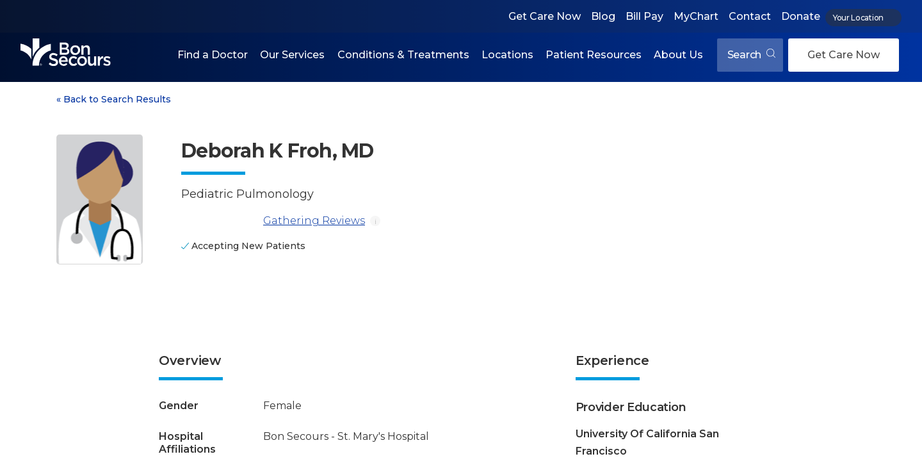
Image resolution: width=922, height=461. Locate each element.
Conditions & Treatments (403, 55)
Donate (800, 16)
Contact (750, 16)
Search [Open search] (751, 55)
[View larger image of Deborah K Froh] (99, 199)
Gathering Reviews (273, 221)
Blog (603, 16)
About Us (678, 55)
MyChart (696, 16)
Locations (507, 55)
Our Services (292, 55)
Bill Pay (644, 16)
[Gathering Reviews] (219, 221)
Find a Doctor (212, 55)
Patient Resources (594, 55)
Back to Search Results (113, 99)
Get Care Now (544, 16)
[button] (213, 55)
